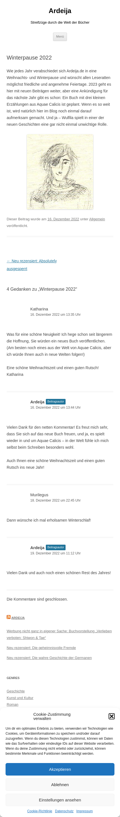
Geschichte (16, 691)
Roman (12, 704)
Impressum (84, 811)
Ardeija (60, 10)
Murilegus (39, 494)
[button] (111, 716)
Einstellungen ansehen (60, 800)
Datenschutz (64, 811)
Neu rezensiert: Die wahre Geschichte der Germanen (49, 658)
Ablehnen (60, 784)
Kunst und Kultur (20, 698)
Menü (60, 36)
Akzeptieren (60, 769)
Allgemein (97, 219)
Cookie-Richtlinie (39, 811)
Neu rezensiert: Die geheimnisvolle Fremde (41, 648)
